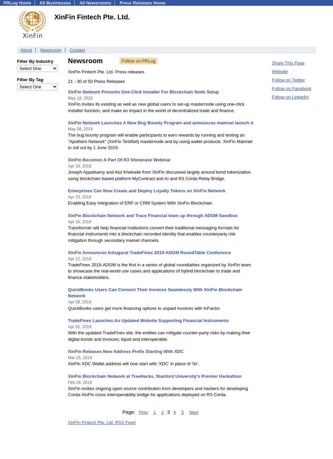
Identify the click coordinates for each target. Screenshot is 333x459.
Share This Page (288, 63)
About (26, 50)
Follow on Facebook (291, 88)
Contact (77, 50)
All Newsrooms (95, 2)
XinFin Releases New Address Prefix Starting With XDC (125, 351)
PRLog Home (17, 2)
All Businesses (55, 2)
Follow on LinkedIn (290, 97)
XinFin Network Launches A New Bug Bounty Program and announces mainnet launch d (160, 122)
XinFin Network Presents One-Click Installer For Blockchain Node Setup (143, 91)
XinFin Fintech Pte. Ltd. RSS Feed (102, 422)
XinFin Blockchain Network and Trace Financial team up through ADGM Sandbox (153, 215)
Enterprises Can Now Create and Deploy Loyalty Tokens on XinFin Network (147, 190)
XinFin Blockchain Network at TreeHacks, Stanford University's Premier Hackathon (155, 376)
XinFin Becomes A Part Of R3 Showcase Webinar (119, 159)
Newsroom (51, 50)
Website (280, 71)
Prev (143, 412)
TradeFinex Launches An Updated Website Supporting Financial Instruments (148, 320)
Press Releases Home (142, 2)
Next (193, 412)
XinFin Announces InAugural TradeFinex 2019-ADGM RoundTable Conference (149, 252)
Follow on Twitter (288, 80)
